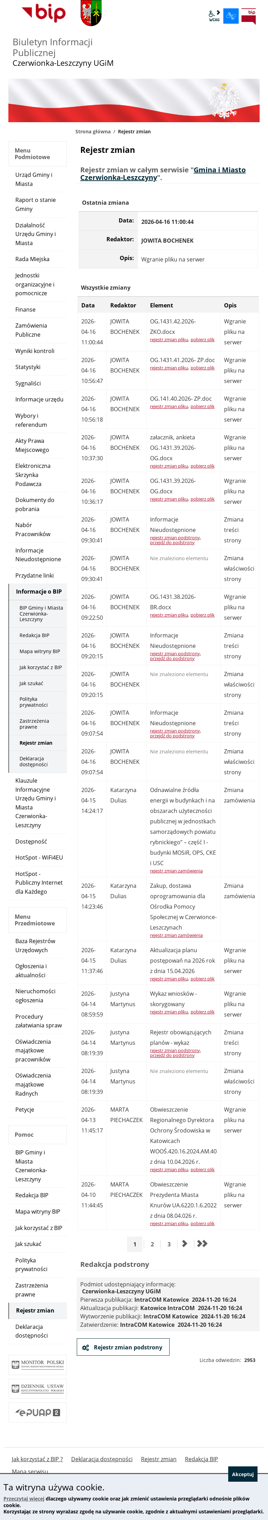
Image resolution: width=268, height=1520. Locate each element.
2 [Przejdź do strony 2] (154, 1244)
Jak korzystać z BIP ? (37, 1459)
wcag (214, 16)
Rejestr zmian (36, 742)
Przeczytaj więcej (23, 1498)
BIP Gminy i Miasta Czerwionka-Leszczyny (41, 613)
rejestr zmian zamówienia (176, 871)
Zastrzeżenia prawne (34, 724)
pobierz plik (203, 339)
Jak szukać (31, 683)
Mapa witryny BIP (40, 651)
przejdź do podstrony (172, 542)
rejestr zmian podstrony (175, 537)
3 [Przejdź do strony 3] (171, 1244)
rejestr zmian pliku (169, 339)
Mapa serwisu (30, 1471)
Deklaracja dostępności (34, 761)
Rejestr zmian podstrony (127, 1347)
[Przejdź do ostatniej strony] (201, 1244)
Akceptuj (243, 1474)
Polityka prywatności (34, 702)
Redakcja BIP (34, 635)
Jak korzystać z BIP (41, 667)
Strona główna (93, 131)
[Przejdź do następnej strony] (185, 1244)
